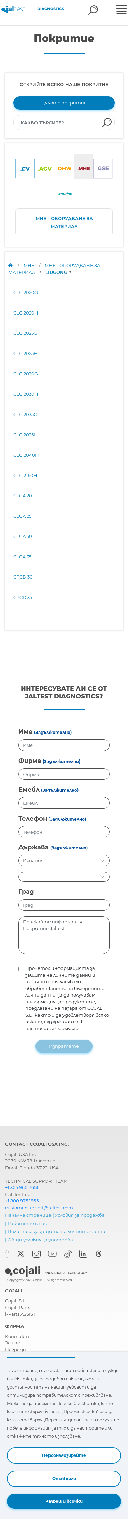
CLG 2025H (25, 353)
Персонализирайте (64, 1455)
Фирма (29, 761)
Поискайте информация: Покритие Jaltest (64, 935)
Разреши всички (64, 1501)
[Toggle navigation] (121, 10)
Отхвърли (64, 1478)
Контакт (17, 1336)
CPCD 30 (23, 577)
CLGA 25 (22, 516)
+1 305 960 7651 (21, 1187)
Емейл (29, 789)
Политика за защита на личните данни (56, 1231)
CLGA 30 (22, 536)
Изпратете (64, 1046)
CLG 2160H (25, 475)
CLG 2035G (25, 414)
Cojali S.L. (15, 1301)
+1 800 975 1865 (22, 1200)
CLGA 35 (22, 556)
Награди (15, 1349)
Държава (33, 847)
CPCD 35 (22, 597)
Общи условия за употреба (40, 1239)
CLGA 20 (22, 495)
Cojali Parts (17, 1307)
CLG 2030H (25, 394)
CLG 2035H (25, 434)
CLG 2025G (25, 333)
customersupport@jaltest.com (39, 1207)
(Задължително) (53, 732)
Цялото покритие (64, 103)
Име (25, 732)
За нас (12, 1343)
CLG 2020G (25, 292)
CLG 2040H (26, 455)
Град (26, 891)
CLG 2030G (25, 373)
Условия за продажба (80, 1215)
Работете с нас (27, 1223)
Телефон (32, 818)
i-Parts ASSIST (20, 1314)
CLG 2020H (25, 313)
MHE (29, 265)
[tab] (25, 166)
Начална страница (28, 1215)
